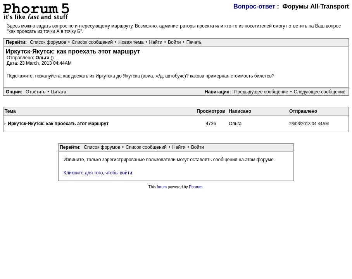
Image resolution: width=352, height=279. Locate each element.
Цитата (58, 92)
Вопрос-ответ (254, 6)
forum (162, 187)
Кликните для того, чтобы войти (98, 173)
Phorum (195, 187)
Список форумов (48, 42)
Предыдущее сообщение (261, 92)
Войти (174, 42)
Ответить (35, 92)
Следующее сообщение (319, 92)
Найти (155, 42)
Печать (194, 42)
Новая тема (130, 42)
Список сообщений (92, 42)
